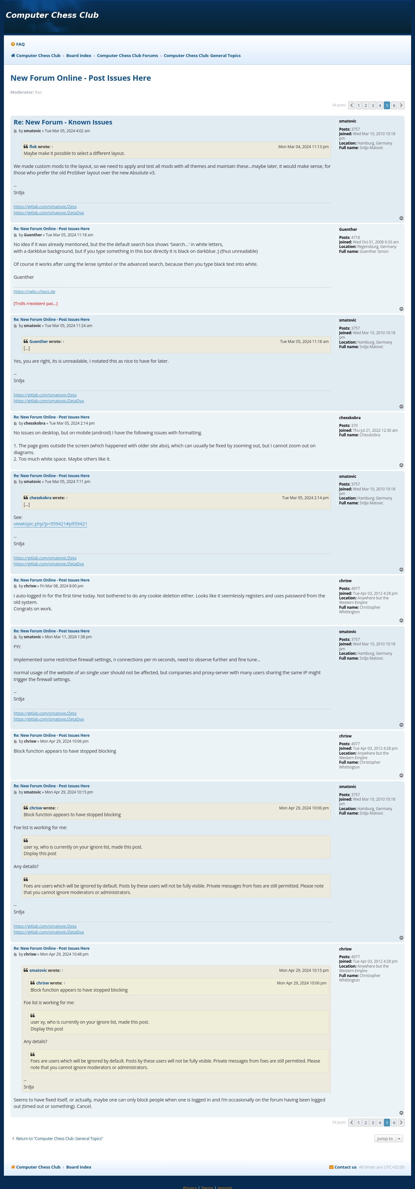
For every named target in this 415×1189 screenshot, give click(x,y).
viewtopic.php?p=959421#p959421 (50, 524)
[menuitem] (17, 44)
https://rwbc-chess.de (34, 291)
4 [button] (380, 105)
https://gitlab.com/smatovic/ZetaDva (49, 213)
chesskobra (41, 497)
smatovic (38, 970)
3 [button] (373, 105)
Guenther (39, 341)
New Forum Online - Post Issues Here (80, 77)
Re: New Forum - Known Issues (63, 122)
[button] (351, 105)
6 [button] (394, 105)
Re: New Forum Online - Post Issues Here (51, 228)
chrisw (36, 808)
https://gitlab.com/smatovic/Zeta (45, 206)
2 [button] (365, 105)
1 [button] (359, 105)
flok (33, 146)
